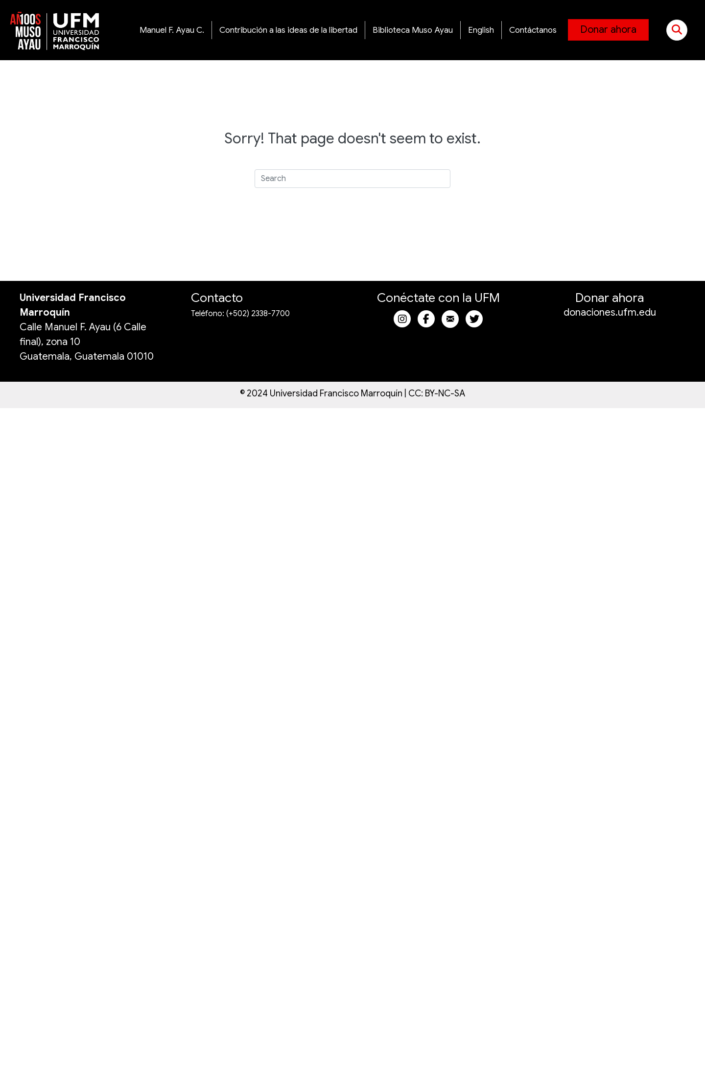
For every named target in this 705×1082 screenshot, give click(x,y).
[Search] (352, 178)
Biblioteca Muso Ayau (413, 30)
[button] (676, 30)
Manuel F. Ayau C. (172, 30)
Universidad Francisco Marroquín (336, 393)
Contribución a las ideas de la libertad (288, 30)
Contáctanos (533, 30)
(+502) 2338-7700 (258, 314)
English (481, 30)
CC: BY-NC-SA (436, 393)
